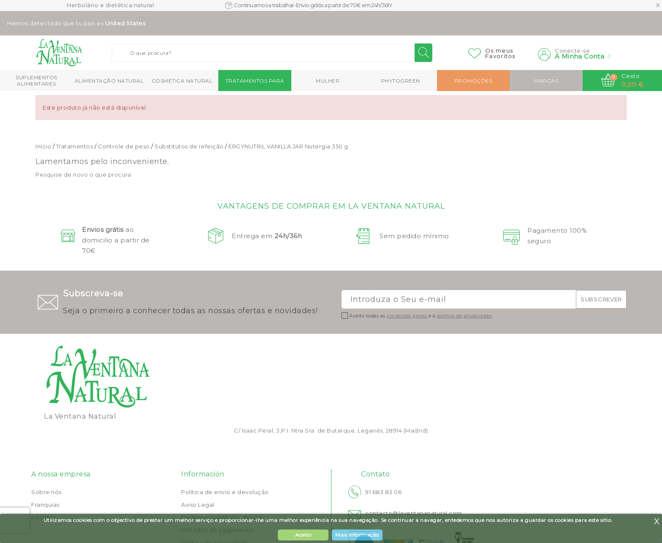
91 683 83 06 (383, 492)
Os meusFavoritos (500, 53)
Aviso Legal (197, 504)
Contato (375, 474)
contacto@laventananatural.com (413, 513)
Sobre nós (46, 492)
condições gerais (407, 316)
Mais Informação (357, 535)
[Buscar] (271, 52)
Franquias (45, 504)
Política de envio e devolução (225, 492)
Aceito (303, 535)
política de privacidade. (465, 316)
